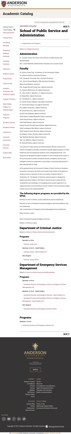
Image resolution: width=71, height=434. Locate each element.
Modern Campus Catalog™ (52, 433)
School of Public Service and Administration (40, 232)
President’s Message (6, 44)
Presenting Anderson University (6, 53)
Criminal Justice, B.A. (30, 244)
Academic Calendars (6, 62)
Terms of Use (40, 404)
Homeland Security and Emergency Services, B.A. (38, 325)
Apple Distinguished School (44, 388)
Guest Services (30, 410)
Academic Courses (9, 122)
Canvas (32, 388)
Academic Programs (6, 116)
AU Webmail (31, 384)
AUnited (32, 386)
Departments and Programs (31, 43)
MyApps (32, 390)
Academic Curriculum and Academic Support (9, 91)
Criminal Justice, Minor (31, 260)
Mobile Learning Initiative (44, 392)
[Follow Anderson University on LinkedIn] (19, 419)
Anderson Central (8, 74)
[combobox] (52, 22)
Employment (31, 408)
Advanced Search (8, 33)
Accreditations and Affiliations (45, 386)
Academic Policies (9, 127)
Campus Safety (30, 394)
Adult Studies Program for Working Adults (8, 107)
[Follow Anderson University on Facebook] (14, 419)
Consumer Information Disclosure (46, 408)
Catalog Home (7, 38)
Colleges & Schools (9, 99)
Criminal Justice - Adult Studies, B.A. (35, 252)
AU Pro (38, 382)
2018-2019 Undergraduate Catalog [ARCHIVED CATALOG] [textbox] (49, 22)
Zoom (33, 396)
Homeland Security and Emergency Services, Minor (40, 309)
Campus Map (31, 404)
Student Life (7, 132)
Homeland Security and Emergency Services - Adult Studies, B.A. (44, 295)
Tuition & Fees (7, 83)
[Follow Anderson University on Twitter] (24, 419)
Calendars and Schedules (44, 390)
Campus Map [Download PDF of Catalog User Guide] (7, 153)
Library (32, 406)
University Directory (6, 146)
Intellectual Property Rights (44, 406)
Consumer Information (7, 138)
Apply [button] (35, 370)
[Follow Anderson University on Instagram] (4, 419)
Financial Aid (7, 79)
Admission (6, 69)
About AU (39, 384)
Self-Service (31, 392)
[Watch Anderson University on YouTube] (9, 419)
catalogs (14, 433)
